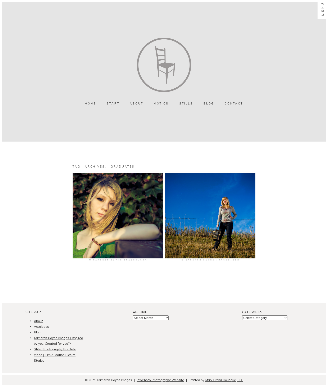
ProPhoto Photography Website (160, 380)
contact (234, 103)
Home (90, 103)
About (136, 103)
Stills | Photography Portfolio (55, 349)
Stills (186, 103)
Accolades (41, 327)
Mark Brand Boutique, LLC (224, 380)
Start (113, 103)
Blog (209, 103)
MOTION (161, 103)
